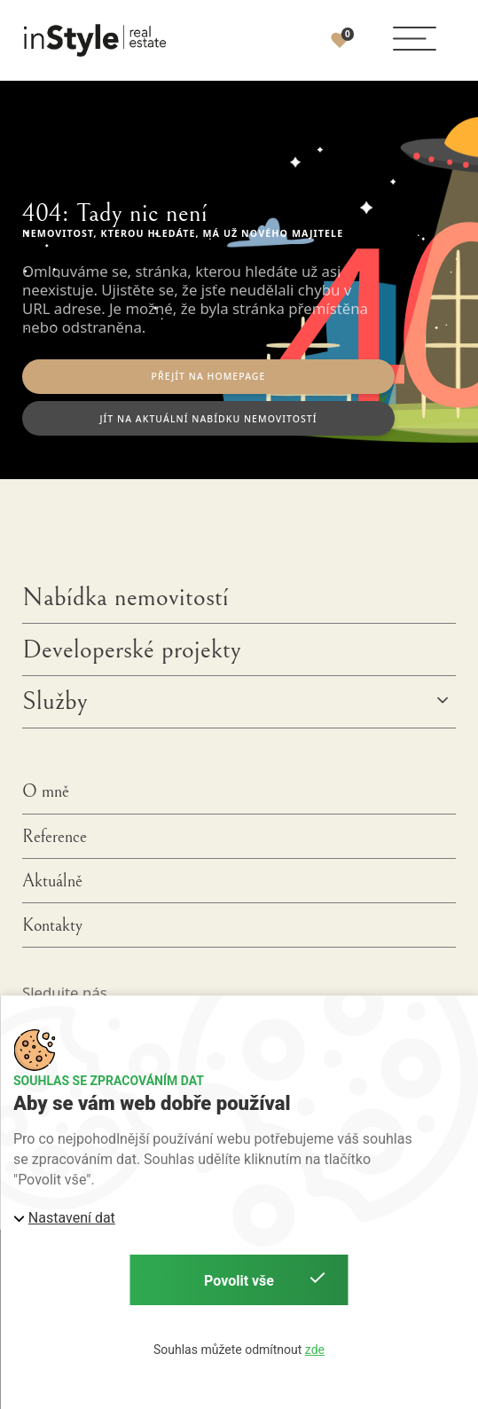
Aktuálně (52, 881)
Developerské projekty (131, 649)
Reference (54, 836)
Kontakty (52, 925)
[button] (415, 39)
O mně (45, 791)
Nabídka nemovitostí (125, 597)
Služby (55, 701)
